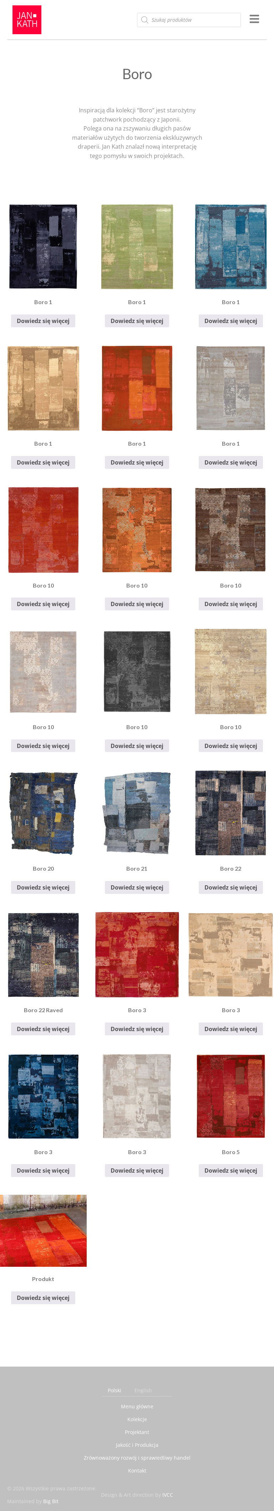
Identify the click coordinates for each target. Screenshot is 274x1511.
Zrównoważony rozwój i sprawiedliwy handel (137, 1457)
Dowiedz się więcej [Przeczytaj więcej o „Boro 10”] (43, 604)
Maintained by (33, 1501)
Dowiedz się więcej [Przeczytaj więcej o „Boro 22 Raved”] (43, 1029)
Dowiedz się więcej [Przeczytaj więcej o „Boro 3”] (137, 1029)
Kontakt (137, 1470)
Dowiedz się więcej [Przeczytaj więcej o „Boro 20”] (43, 887)
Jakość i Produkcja (137, 1444)
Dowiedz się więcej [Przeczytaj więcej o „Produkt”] (43, 1298)
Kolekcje (137, 1419)
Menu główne (137, 1406)
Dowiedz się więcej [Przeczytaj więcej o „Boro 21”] (137, 887)
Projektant (137, 1432)
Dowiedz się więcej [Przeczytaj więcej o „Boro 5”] (230, 1170)
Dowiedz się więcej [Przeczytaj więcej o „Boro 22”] (230, 887)
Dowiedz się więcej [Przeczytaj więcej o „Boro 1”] (43, 321)
